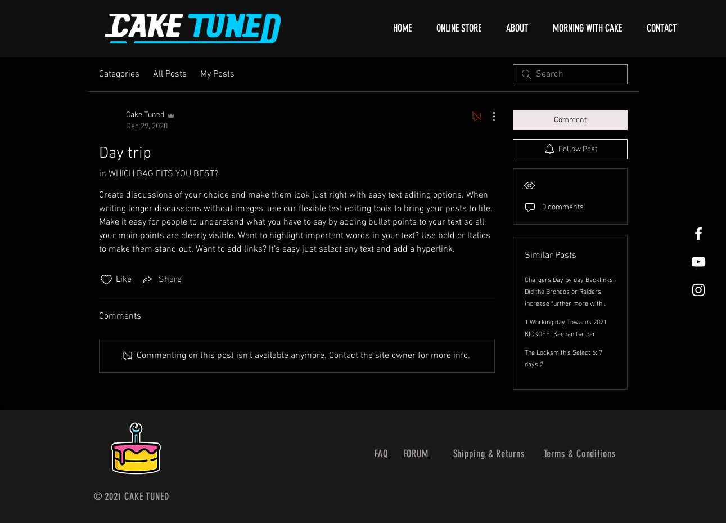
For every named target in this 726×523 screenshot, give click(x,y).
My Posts (217, 74)
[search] (570, 74)
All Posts (170, 74)
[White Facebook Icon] (698, 233)
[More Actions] (488, 116)
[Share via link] (161, 280)
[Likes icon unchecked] (106, 280)
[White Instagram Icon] (698, 289)
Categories (119, 74)
